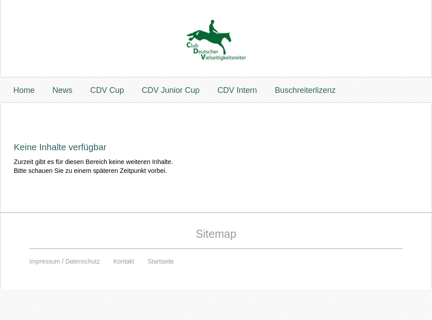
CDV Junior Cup (171, 90)
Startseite (161, 261)
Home (24, 90)
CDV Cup (107, 90)
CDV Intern (237, 90)
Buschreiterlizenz (305, 90)
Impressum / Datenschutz (64, 261)
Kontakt (123, 261)
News (62, 90)
